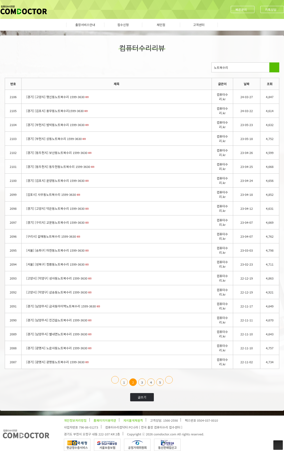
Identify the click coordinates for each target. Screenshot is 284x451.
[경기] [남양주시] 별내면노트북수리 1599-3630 (56, 334)
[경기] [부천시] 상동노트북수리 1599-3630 (54, 138)
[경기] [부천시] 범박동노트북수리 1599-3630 (55, 125)
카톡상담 (270, 9)
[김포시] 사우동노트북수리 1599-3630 (51, 194)
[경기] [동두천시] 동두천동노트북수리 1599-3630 (58, 166)
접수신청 (123, 24)
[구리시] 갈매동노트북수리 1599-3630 (51, 236)
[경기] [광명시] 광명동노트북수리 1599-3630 (55, 362)
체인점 (161, 24)
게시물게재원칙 (133, 420)
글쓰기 (142, 397)
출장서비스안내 (85, 24)
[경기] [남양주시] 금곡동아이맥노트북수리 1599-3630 (61, 306)
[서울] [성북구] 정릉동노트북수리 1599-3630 (55, 264)
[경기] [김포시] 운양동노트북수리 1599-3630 (55, 180)
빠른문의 (241, 9)
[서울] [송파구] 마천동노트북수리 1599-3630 (55, 250)
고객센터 (198, 24)
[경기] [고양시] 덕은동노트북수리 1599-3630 (55, 208)
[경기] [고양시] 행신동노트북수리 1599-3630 (55, 97)
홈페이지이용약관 (104, 420)
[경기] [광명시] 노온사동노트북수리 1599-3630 (56, 348)
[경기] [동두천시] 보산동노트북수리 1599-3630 (56, 152)
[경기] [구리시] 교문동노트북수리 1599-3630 (55, 222)
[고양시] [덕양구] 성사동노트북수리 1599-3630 (56, 278)
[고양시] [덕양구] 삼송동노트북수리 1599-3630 (56, 292)
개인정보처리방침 (75, 420)
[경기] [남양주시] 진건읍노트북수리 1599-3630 (56, 320)
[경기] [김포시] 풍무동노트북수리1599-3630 (55, 111)
